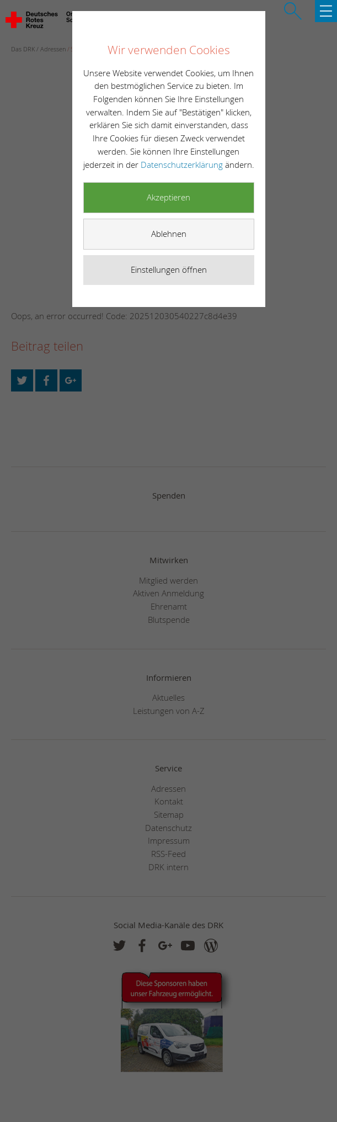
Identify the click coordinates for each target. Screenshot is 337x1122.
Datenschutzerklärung (183, 164)
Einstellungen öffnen (169, 269)
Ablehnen (168, 233)
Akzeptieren (168, 197)
